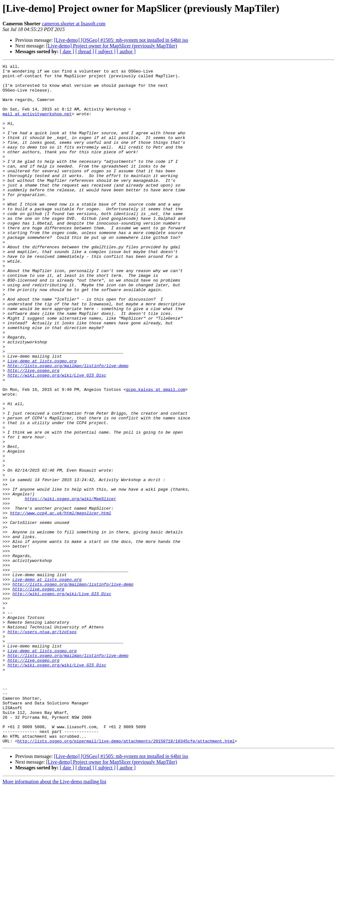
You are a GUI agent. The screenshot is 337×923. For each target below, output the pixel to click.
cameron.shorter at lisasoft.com (73, 23)
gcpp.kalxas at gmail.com (155, 455)
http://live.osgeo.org (33, 432)
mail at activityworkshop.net (37, 124)
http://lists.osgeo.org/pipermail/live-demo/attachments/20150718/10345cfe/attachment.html (125, 877)
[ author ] (126, 51)
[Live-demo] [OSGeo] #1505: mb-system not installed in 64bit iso (121, 40)
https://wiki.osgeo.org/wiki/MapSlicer (70, 586)
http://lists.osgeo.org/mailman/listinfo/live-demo (68, 426)
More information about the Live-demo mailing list (54, 917)
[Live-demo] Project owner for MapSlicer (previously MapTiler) (111, 45)
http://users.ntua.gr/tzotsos (42, 745)
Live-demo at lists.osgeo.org (42, 420)
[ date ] (67, 51)
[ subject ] (105, 51)
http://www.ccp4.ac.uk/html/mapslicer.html (60, 603)
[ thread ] (84, 51)
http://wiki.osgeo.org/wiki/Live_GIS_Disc (57, 438)
